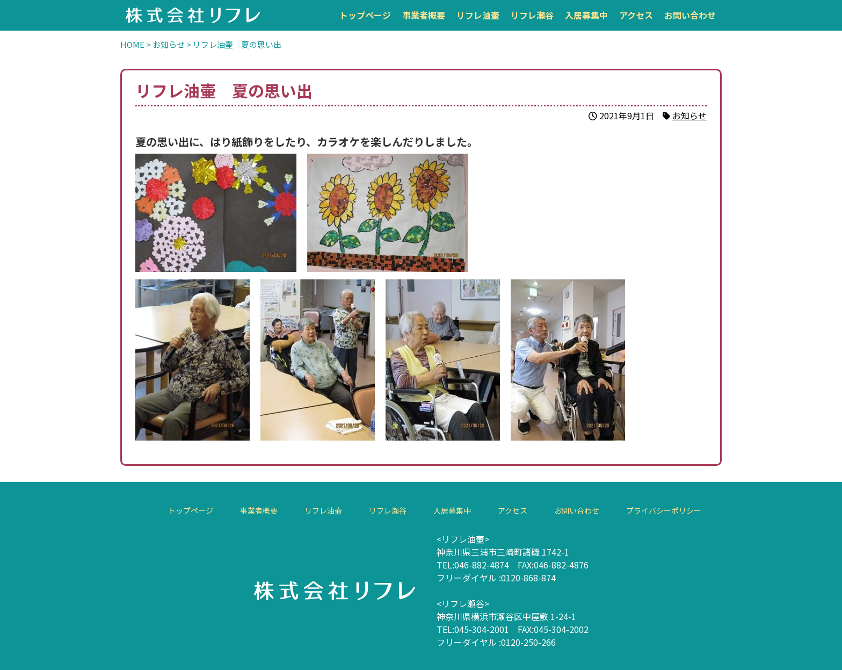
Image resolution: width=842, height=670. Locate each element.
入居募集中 (586, 15)
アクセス (636, 15)
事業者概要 (423, 15)
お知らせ (689, 115)
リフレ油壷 (477, 15)
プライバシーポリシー (663, 510)
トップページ (365, 15)
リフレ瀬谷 (532, 15)
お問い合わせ (690, 15)
